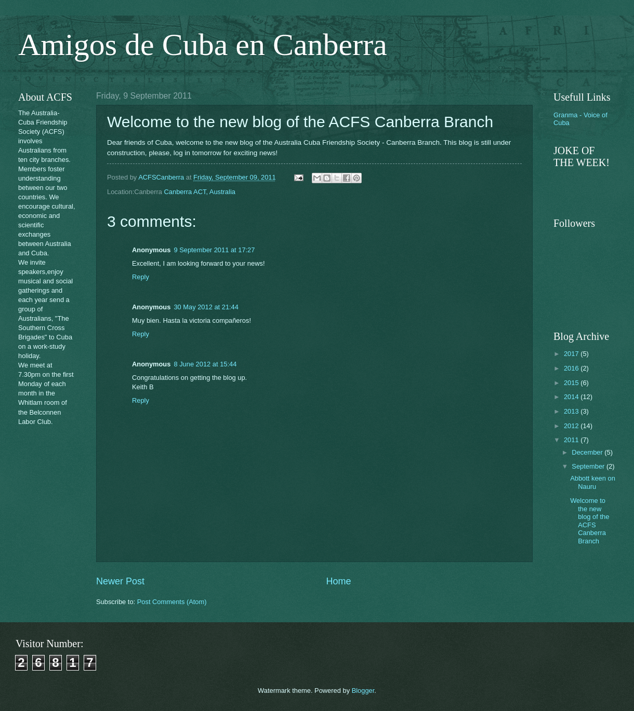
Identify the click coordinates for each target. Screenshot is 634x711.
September (589, 466)
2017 (572, 354)
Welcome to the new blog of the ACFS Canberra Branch (589, 520)
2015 (572, 383)
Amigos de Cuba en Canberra (202, 45)
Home (338, 581)
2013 (572, 411)
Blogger (363, 690)
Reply (140, 277)
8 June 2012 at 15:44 (205, 364)
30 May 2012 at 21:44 (206, 307)
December (588, 452)
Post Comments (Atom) (172, 602)
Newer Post (120, 581)
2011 (572, 440)
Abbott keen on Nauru (592, 482)
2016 (572, 368)
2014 (572, 397)
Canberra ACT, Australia (199, 192)
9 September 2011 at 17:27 (214, 250)
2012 (572, 426)
